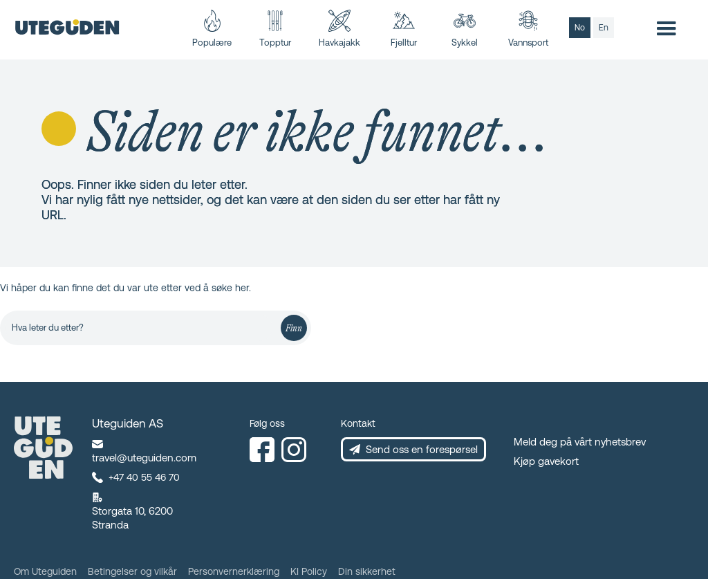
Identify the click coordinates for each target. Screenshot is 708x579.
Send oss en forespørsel (422, 449)
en (603, 28)
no (580, 28)
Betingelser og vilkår (132, 571)
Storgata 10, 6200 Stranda (132, 518)
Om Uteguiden (45, 571)
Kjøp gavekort (546, 461)
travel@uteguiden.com (144, 457)
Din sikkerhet (366, 571)
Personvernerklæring (233, 571)
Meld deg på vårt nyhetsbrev (580, 442)
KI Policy (308, 571)
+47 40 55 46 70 (144, 477)
